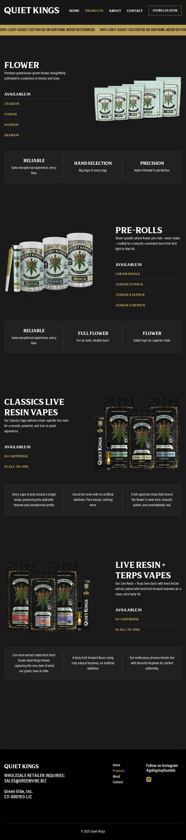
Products (94, 11)
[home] (31, 11)
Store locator (165, 10)
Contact (135, 11)
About (115, 11)
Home (116, 765)
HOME (74, 11)
